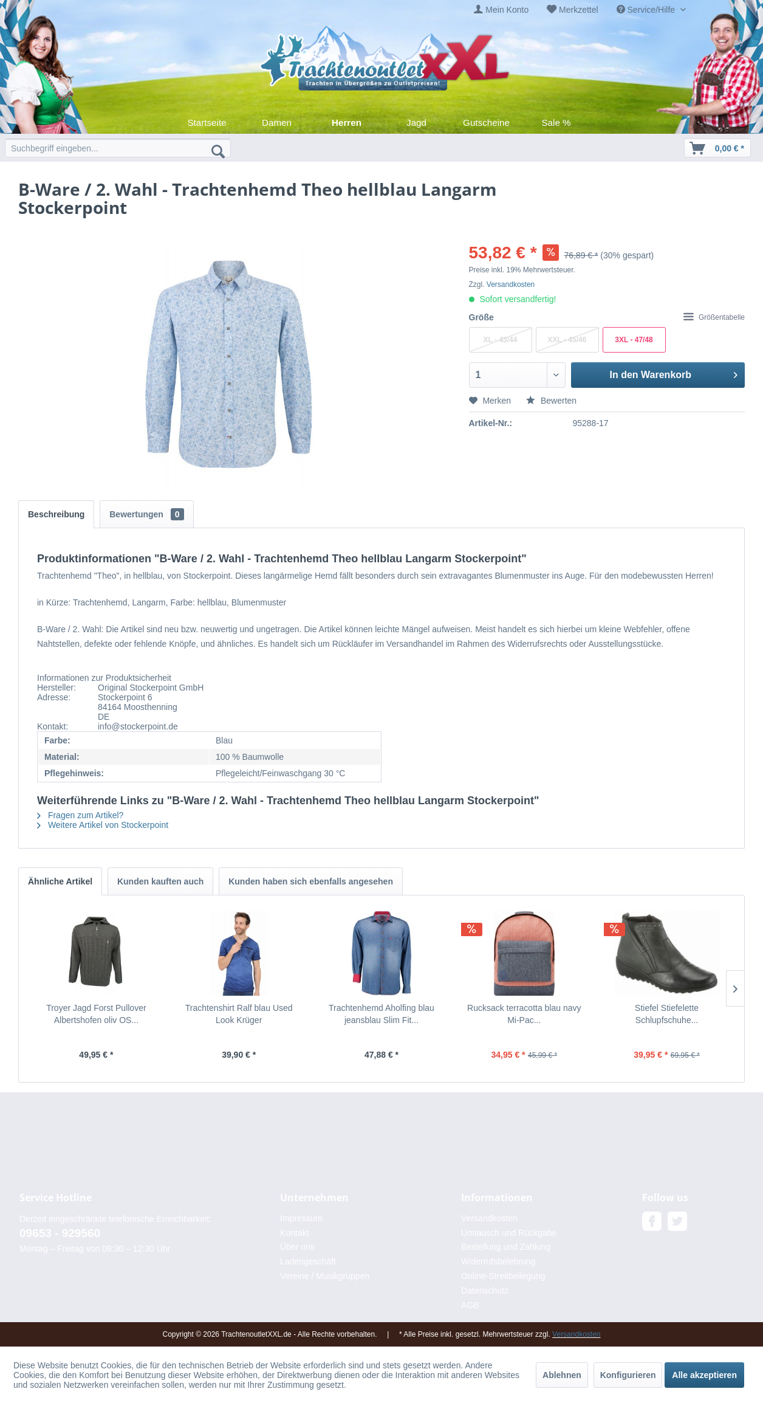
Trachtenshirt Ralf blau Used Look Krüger (239, 1014)
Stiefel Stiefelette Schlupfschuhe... (667, 1014)
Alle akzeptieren (704, 1375)
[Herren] (346, 122)
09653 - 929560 (59, 1233)
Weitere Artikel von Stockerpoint (102, 825)
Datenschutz (484, 1290)
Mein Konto (507, 10)
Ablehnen (561, 1375)
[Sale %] (556, 122)
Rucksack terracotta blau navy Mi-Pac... (524, 1014)
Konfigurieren (628, 1375)
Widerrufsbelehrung (498, 1261)
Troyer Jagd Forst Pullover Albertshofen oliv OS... (96, 1014)
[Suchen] (218, 151)
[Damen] (277, 122)
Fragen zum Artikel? (80, 815)
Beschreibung (56, 514)
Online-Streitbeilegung (503, 1276)
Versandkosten (511, 284)
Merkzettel (578, 10)
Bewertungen (146, 514)
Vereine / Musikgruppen (324, 1276)
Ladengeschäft (308, 1261)
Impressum (301, 1218)
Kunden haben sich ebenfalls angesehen (310, 881)
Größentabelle (714, 317)
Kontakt (294, 1233)
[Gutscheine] (486, 122)
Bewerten (551, 400)
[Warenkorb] (717, 148)
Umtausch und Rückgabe (508, 1233)
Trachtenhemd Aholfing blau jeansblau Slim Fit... (381, 1014)
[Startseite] (207, 122)
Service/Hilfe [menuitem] (647, 10)
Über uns (297, 1247)
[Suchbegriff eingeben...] (118, 148)
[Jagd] (416, 122)
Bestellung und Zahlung (505, 1247)
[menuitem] (501, 10)
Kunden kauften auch (160, 881)
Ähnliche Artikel (60, 881)
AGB (470, 1305)
